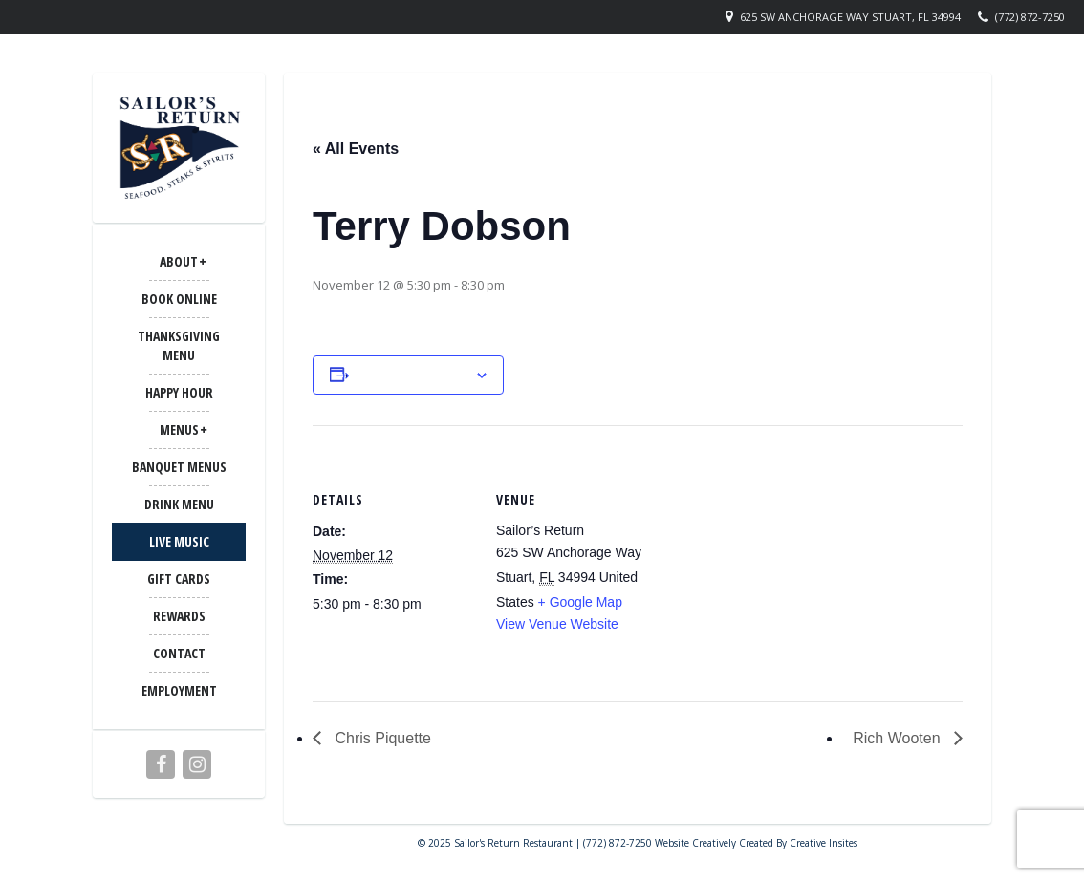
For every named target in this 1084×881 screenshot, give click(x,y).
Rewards (179, 616)
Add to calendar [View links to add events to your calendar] (412, 374)
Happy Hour (179, 392)
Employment (179, 690)
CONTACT (179, 653)
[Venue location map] (780, 557)
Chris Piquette (381, 738)
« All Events (356, 148)
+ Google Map (580, 602)
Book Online (179, 299)
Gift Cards (178, 578)
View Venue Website (557, 624)
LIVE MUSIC (179, 541)
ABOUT (179, 261)
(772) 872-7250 (1030, 17)
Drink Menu (179, 504)
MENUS (179, 429)
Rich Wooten (898, 738)
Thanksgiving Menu (179, 345)
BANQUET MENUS (179, 467)
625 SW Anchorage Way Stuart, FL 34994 (850, 17)
